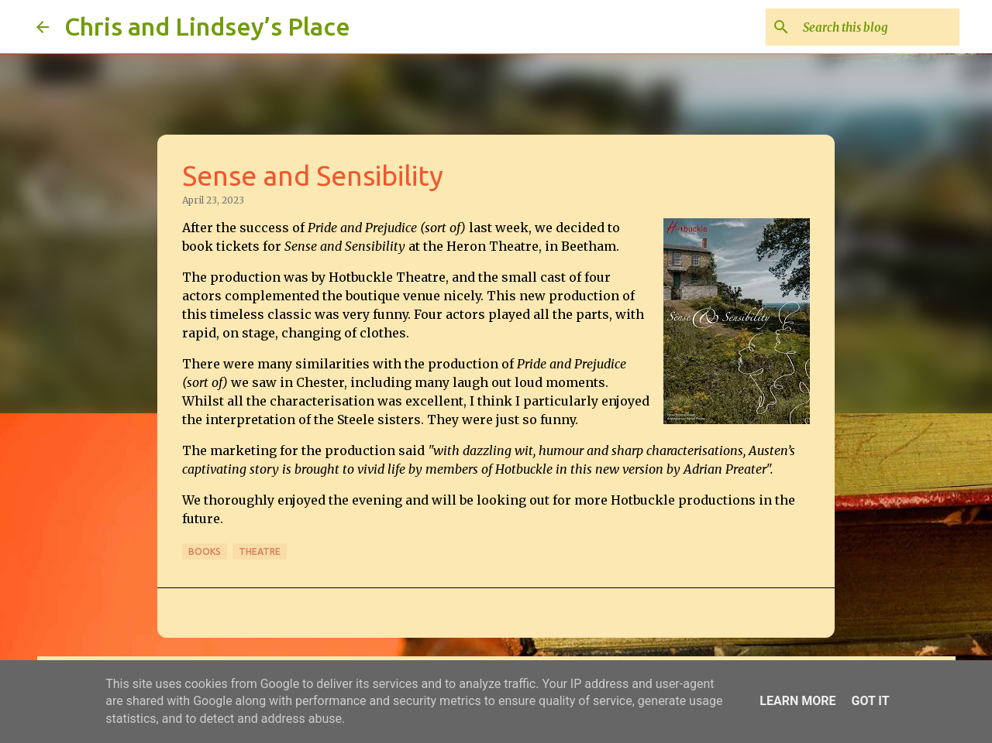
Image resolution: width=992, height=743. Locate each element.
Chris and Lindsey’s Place (207, 26)
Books (204, 551)
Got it (870, 700)
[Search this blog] (878, 27)
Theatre (260, 551)
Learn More (797, 700)
